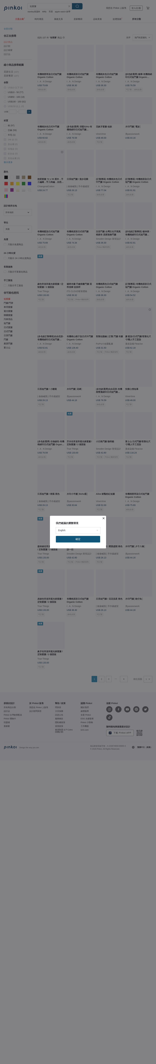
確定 (78, 539)
